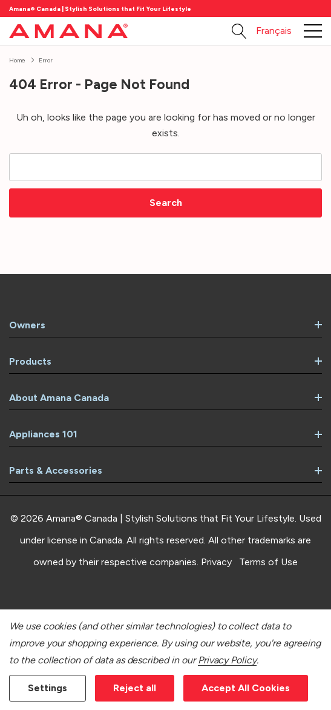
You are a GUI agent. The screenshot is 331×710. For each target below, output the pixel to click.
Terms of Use (268, 562)
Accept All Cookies (246, 688)
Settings (47, 688)
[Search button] (239, 30)
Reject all (134, 688)
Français (274, 30)
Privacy (216, 562)
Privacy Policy (227, 660)
